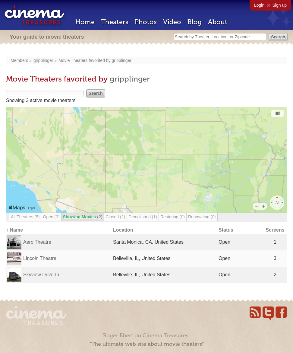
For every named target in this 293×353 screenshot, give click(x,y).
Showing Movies (82, 216)
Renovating (202, 216)
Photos (146, 22)
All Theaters (25, 216)
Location (123, 230)
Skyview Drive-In (41, 274)
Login (259, 5)
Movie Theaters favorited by (85, 60)
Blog (194, 22)
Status (226, 230)
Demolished (142, 216)
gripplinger (43, 60)
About (217, 22)
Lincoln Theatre (39, 258)
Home (85, 22)
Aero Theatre (37, 242)
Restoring (172, 216)
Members (19, 60)
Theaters (114, 22)
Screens (275, 230)
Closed (115, 216)
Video (172, 22)
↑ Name (14, 230)
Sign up (280, 5)
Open (51, 216)
